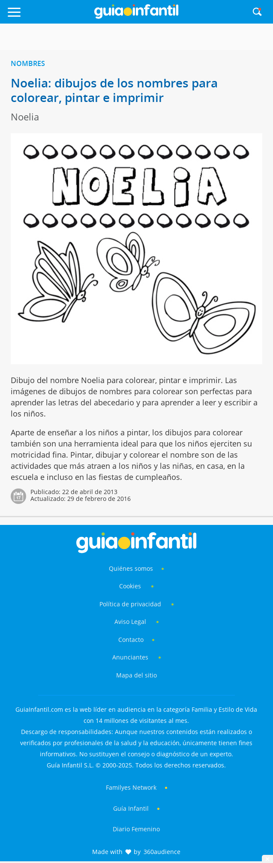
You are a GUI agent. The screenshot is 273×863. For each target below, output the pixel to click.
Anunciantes (130, 657)
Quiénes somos (131, 568)
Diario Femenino (136, 829)
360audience (162, 852)
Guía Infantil (131, 808)
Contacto (131, 639)
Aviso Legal (130, 621)
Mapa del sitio (136, 675)
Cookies (131, 586)
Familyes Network (131, 787)
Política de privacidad (131, 604)
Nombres (28, 63)
